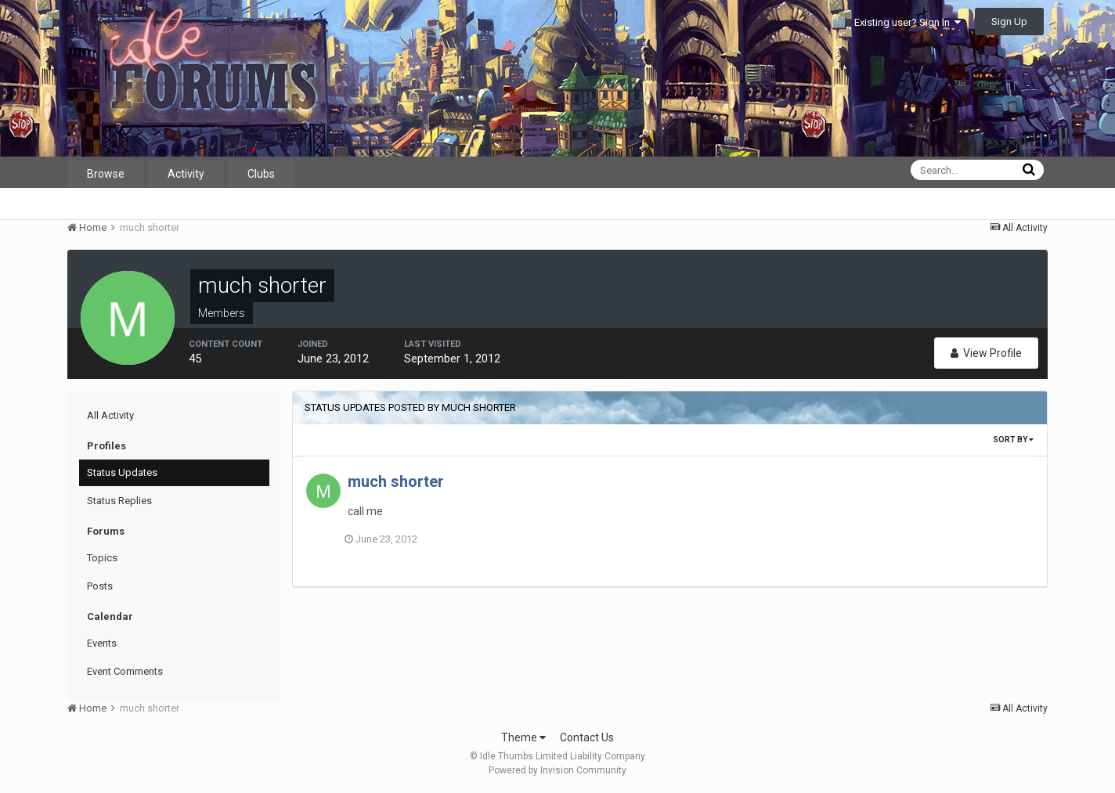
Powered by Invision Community (557, 770)
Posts (100, 586)
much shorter (396, 481)
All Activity (110, 415)
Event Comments (125, 671)
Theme (523, 737)
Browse (105, 174)
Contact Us (587, 737)
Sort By (1013, 439)
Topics (102, 558)
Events (102, 643)
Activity (186, 174)
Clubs (261, 174)
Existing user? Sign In (907, 22)
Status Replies (119, 500)
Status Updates (122, 472)
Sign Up (1009, 21)
